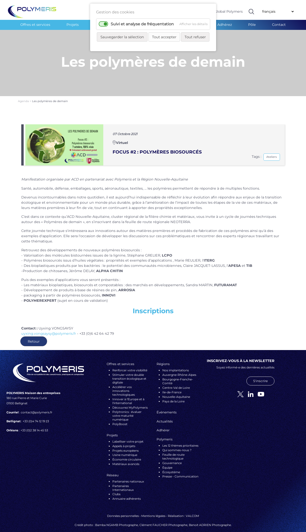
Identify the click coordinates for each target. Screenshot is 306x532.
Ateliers (271, 149)
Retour (34, 334)
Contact (279, 24)
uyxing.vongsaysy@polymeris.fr (48, 326)
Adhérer (163, 423)
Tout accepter (164, 37)
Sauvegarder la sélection (122, 37)
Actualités (165, 414)
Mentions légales (153, 508)
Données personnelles (123, 508)
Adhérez (224, 24)
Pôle (252, 24)
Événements (167, 405)
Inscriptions (153, 304)
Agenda (24, 94)
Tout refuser (195, 37)
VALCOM (192, 508)
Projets (72, 24)
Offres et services (35, 24)
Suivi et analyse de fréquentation (142, 24)
